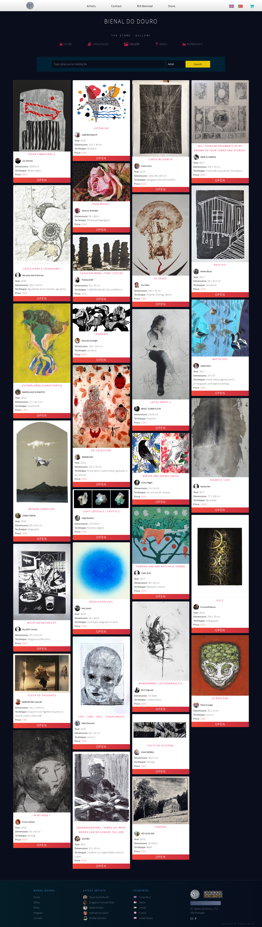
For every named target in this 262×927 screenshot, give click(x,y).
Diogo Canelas (246, 924)
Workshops (193, 44)
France (142, 913)
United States (146, 918)
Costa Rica (144, 897)
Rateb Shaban (96, 907)
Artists (37, 902)
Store (65, 44)
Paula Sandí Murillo (99, 897)
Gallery (132, 44)
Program (38, 913)
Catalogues (98, 44)
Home (37, 897)
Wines (161, 44)
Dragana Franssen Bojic (101, 902)
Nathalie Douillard (98, 913)
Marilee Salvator (97, 918)
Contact (38, 918)
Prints (36, 907)
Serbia (142, 902)
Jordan (142, 907)
